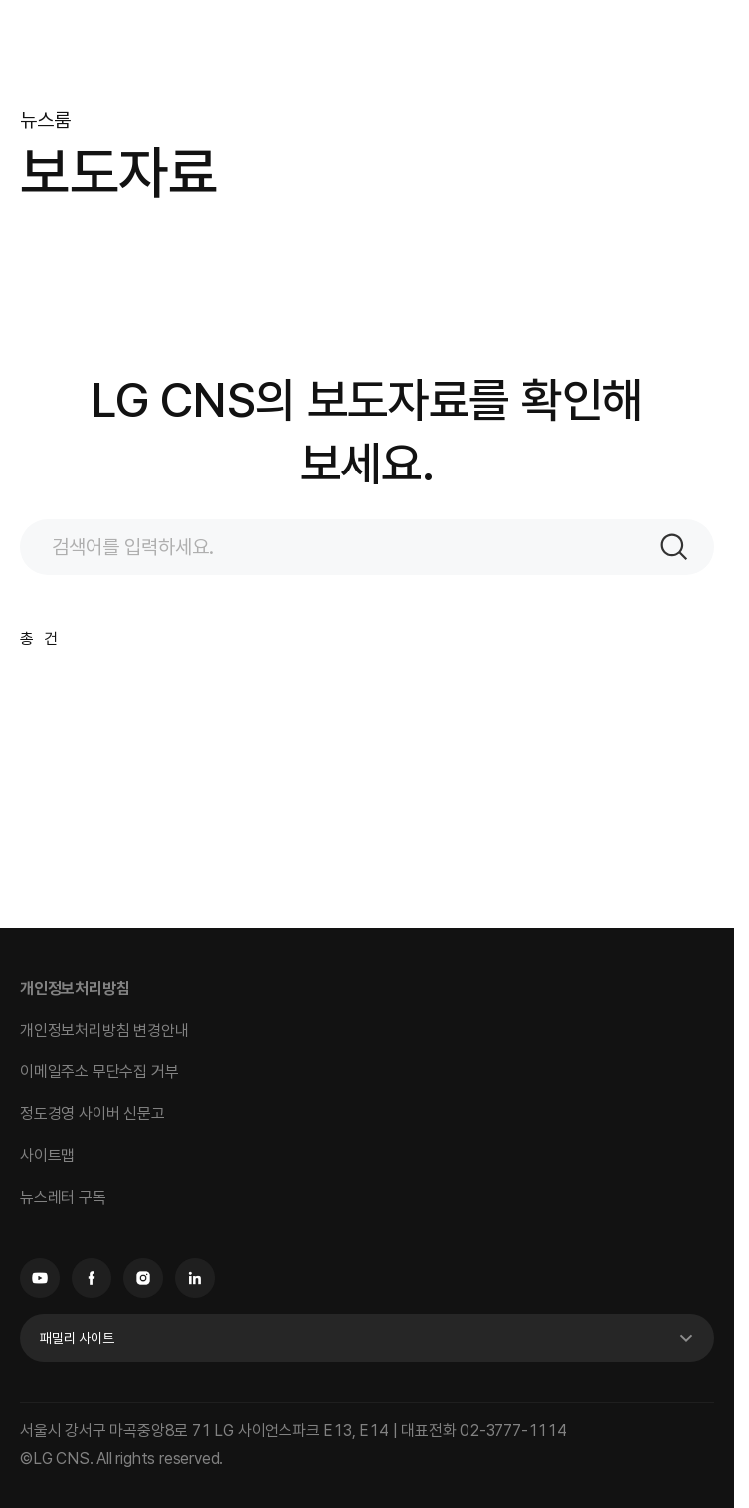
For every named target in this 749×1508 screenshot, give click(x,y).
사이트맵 (47, 1155)
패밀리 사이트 (77, 1338)
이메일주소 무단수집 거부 (99, 1071)
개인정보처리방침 (74, 988)
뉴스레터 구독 (63, 1197)
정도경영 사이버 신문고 (92, 1113)
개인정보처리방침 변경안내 (104, 1030)
